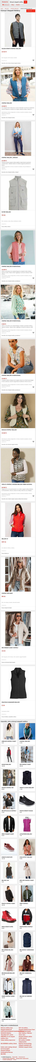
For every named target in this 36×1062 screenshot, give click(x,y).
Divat (2, 8)
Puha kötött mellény (26, 857)
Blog (12, 4)
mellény (7, 8)
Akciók (18, 4)
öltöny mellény (6, 212)
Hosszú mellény (6, 764)
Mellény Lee (5, 880)
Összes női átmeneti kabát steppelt (8, 662)
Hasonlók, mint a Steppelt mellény (8, 117)
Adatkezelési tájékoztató (22, 1058)
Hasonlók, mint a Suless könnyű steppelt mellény (11, 63)
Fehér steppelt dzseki (8, 996)
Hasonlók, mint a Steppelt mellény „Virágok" (10, 172)
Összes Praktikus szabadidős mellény (9, 716)
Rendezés (30, 10)
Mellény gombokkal (26, 973)
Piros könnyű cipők (7, 926)
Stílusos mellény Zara (7, 1027)
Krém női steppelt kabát (9, 741)
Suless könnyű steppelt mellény (11, 48)
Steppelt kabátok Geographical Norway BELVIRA (7, 1052)
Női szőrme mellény (7, 949)
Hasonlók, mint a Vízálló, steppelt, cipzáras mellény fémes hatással (14, 498)
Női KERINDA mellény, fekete (9, 1043)
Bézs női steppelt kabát (27, 880)
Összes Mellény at (5, 553)
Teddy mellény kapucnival (8, 1040)
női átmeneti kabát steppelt (10, 647)
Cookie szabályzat (7, 1059)
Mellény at (5, 538)
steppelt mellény (15, 8)
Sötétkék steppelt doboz (25, 1047)
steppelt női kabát (7, 593)
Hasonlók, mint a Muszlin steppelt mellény (10, 444)
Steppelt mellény (7, 103)
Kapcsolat (14, 1057)
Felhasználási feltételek (9, 1058)
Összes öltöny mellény (6, 226)
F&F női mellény (23, 1027)
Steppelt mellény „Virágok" (10, 157)
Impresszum (22, 1057)
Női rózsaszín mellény (8, 973)
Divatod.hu (5, 2)
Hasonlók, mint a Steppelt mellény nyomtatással (11, 335)
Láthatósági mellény (26, 834)
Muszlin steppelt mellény (9, 429)
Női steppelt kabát (25, 764)
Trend (14, 1059)
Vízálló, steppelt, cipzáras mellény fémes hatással (17, 484)
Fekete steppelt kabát (8, 903)
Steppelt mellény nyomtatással (11, 266)
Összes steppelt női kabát (6, 607)
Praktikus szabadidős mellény (11, 702)
